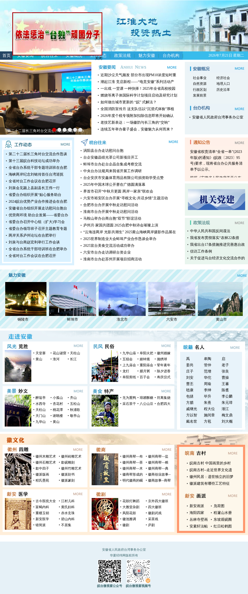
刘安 (189, 378)
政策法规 (122, 55)
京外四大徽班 (158, 501)
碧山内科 (68, 519)
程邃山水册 (223, 513)
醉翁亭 (41, 398)
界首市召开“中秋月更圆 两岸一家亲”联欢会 (118, 191)
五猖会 (127, 359)
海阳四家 (197, 513)
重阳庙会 (146, 365)
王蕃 (225, 384)
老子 (225, 365)
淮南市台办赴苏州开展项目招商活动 (112, 259)
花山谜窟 (59, 353)
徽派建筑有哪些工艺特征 (210, 483)
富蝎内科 (42, 507)
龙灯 (125, 371)
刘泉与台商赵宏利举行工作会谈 (34, 242)
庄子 (189, 371)
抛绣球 (162, 359)
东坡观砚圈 (223, 519)
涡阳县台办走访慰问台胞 (103, 151)
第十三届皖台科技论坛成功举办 (34, 161)
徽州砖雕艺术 (71, 456)
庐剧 (151, 525)
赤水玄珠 (68, 513)
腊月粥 (145, 371)
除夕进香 (163, 371)
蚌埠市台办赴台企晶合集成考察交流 (112, 164)
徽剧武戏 (155, 513)
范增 (207, 371)
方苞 (207, 421)
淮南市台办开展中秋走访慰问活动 (110, 212)
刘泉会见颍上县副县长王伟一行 (34, 188)
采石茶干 (129, 404)
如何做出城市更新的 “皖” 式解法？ (129, 102)
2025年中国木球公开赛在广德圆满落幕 (114, 185)
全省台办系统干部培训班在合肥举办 (38, 249)
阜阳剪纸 (129, 377)
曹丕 (189, 384)
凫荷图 (219, 506)
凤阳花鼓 (129, 513)
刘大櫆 (227, 421)
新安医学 (42, 519)
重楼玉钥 (42, 513)
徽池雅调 (129, 519)
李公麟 (227, 396)
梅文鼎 (227, 415)
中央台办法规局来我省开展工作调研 (112, 171)
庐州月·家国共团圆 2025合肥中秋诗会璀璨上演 (120, 225)
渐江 (225, 409)
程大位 (209, 409)
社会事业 (199, 78)
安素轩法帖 (199, 526)
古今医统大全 (46, 501)
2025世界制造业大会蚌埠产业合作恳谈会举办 (119, 239)
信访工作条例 (201, 251)
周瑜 (207, 384)
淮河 (56, 359)
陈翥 (225, 390)
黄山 (39, 359)
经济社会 (223, 78)
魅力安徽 (146, 55)
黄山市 (222, 319)
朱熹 (207, 403)
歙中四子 (42, 468)
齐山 (73, 398)
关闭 (96, 56)
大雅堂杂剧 (130, 507)
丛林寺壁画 (199, 519)
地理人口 (223, 84)
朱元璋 (227, 403)
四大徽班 (155, 507)
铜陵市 (24, 319)
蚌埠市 (73, 319)
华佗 (207, 378)
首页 (6, 55)
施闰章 (209, 415)
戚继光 (191, 409)
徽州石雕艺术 (46, 462)
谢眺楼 (58, 416)
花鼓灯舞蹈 (130, 501)
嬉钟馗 (145, 359)
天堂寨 (41, 353)
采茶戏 (153, 519)
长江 (73, 359)
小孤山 (58, 398)
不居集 (66, 525)
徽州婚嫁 (163, 353)
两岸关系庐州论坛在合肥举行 (32, 235)
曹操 (225, 378)
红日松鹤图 (223, 526)
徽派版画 (42, 474)
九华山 (41, 422)
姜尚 (189, 365)
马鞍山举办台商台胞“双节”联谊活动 (112, 218)
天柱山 (75, 353)
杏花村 (58, 404)
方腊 (189, 403)
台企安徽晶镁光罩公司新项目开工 (110, 157)
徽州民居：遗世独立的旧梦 (211, 477)
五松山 (75, 404)
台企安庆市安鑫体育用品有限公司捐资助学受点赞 (123, 178)
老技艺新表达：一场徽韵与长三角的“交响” (135, 122)
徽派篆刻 (68, 480)
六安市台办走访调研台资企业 (107, 252)
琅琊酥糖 (146, 398)
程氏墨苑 (42, 480)
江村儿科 (68, 501)
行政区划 (199, 90)
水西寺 (41, 404)
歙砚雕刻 (68, 462)
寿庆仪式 (163, 377)
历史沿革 (223, 90)
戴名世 (191, 421)
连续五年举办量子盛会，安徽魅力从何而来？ (137, 129)
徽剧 (125, 525)
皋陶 (207, 359)
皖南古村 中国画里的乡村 (210, 463)
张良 (225, 371)
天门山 (41, 416)
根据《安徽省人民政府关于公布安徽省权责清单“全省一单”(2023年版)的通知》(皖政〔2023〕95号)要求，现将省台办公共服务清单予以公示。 (216, 158)
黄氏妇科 (68, 507)
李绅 (207, 390)
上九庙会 (129, 365)
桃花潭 (58, 410)
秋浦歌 (75, 410)
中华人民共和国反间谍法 (210, 231)
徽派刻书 (68, 474)
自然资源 (199, 84)
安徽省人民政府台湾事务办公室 (217, 117)
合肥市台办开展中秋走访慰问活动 (110, 205)
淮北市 (123, 319)
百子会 (145, 377)
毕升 (207, 396)
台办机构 (171, 55)
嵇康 (189, 390)
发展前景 (199, 95)
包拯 (189, 396)
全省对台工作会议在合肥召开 (32, 181)
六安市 (172, 319)
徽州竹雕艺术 (71, 468)
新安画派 (197, 506)
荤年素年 (163, 365)
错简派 (41, 525)
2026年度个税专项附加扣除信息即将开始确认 (137, 116)
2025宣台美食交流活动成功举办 (108, 246)
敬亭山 (75, 416)
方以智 (191, 415)
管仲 (207, 365)
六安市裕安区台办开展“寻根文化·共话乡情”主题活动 (125, 198)
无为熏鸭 (129, 398)
